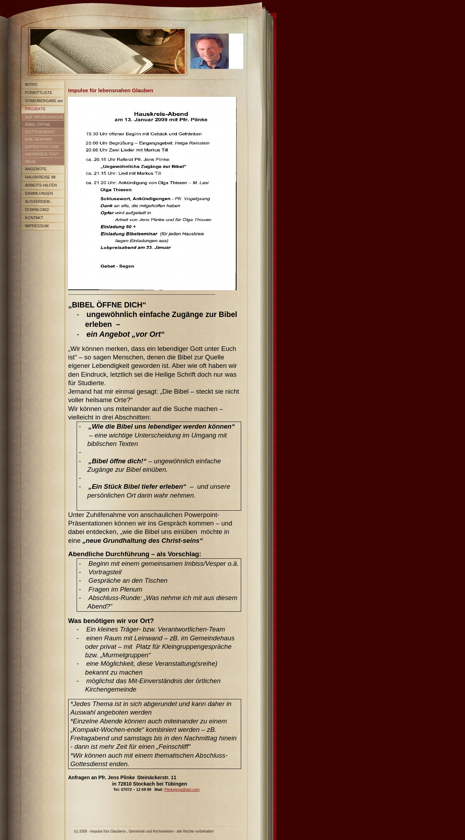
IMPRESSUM (37, 226)
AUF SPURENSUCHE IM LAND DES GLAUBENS (43, 118)
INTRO (31, 84)
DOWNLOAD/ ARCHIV (35, 210)
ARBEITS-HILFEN (41, 185)
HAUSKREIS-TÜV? (42, 154)
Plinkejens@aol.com (182, 789)
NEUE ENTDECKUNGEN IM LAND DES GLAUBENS (42, 162)
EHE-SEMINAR (38, 139)
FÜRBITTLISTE (38, 92)
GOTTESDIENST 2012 (38, 133)
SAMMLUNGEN (39, 193)
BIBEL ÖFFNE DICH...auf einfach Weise (37, 125)
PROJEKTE (35, 109)
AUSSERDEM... (39, 201)
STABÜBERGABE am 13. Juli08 (42, 102)
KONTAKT (34, 218)
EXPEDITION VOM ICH (40, 148)
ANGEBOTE (36, 169)
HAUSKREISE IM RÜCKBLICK (38, 178)
